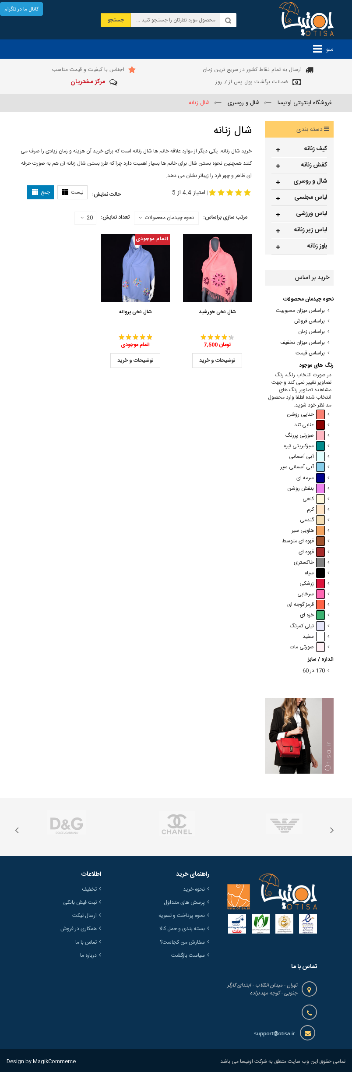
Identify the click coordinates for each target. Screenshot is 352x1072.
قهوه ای (312, 552)
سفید (314, 636)
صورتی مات (307, 647)
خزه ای (312, 615)
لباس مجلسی (310, 197)
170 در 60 (314, 671)
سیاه (315, 573)
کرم (316, 509)
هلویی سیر (308, 530)
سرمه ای (310, 478)
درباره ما (88, 955)
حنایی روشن (306, 414)
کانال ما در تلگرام (21, 9)
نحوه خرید (194, 889)
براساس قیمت (310, 353)
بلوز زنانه (317, 246)
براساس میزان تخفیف (302, 343)
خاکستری (309, 562)
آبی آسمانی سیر (302, 467)
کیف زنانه (315, 149)
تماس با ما (86, 942)
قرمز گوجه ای (306, 605)
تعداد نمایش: (115, 217)
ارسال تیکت (84, 915)
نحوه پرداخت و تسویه (181, 915)
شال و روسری (310, 181)
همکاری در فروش (78, 928)
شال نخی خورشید (217, 312)
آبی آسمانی (307, 456)
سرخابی (311, 594)
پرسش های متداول (184, 902)
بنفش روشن (306, 488)
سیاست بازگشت (188, 955)
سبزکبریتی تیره (304, 446)
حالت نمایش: (106, 194)
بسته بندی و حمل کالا (182, 928)
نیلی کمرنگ (307, 626)
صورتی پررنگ (305, 435)
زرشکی (312, 583)
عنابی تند (309, 425)
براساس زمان (311, 332)
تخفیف (89, 889)
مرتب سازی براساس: (225, 217)
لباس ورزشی (311, 214)
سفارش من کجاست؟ (182, 942)
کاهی (314, 499)
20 (87, 218)
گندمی (312, 520)
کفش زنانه (314, 165)
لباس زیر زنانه (310, 230)
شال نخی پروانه (135, 312)
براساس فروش (309, 321)
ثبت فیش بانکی (80, 902)
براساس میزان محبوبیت (300, 311)
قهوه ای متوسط (303, 541)
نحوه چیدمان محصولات (169, 217)
